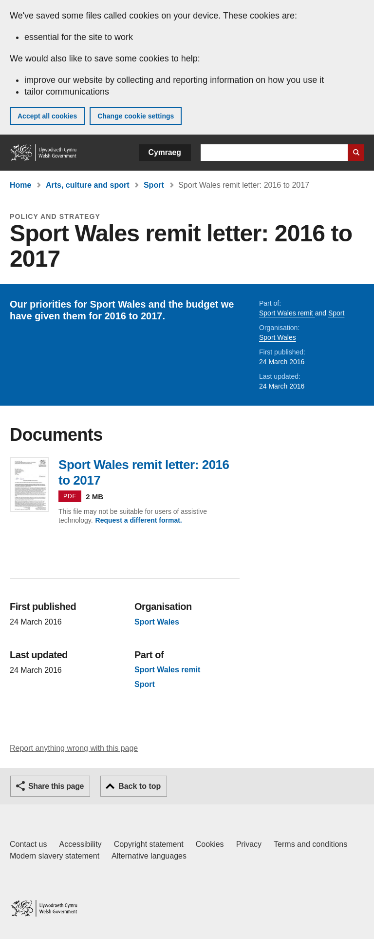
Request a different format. (138, 520)
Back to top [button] (139, 786)
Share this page (56, 786)
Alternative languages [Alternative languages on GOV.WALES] (149, 856)
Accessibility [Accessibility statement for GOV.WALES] (80, 844)
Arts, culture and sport (88, 185)
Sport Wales (277, 337)
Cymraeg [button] (165, 152)
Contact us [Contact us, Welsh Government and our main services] (28, 844)
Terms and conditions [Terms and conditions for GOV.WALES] (310, 844)
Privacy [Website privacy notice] (249, 844)
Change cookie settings (135, 116)
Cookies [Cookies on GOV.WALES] (210, 844)
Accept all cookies (47, 116)
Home (20, 185)
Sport (154, 185)
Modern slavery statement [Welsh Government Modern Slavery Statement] (54, 856)
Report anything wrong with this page (74, 748)
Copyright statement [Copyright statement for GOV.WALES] (149, 844)
